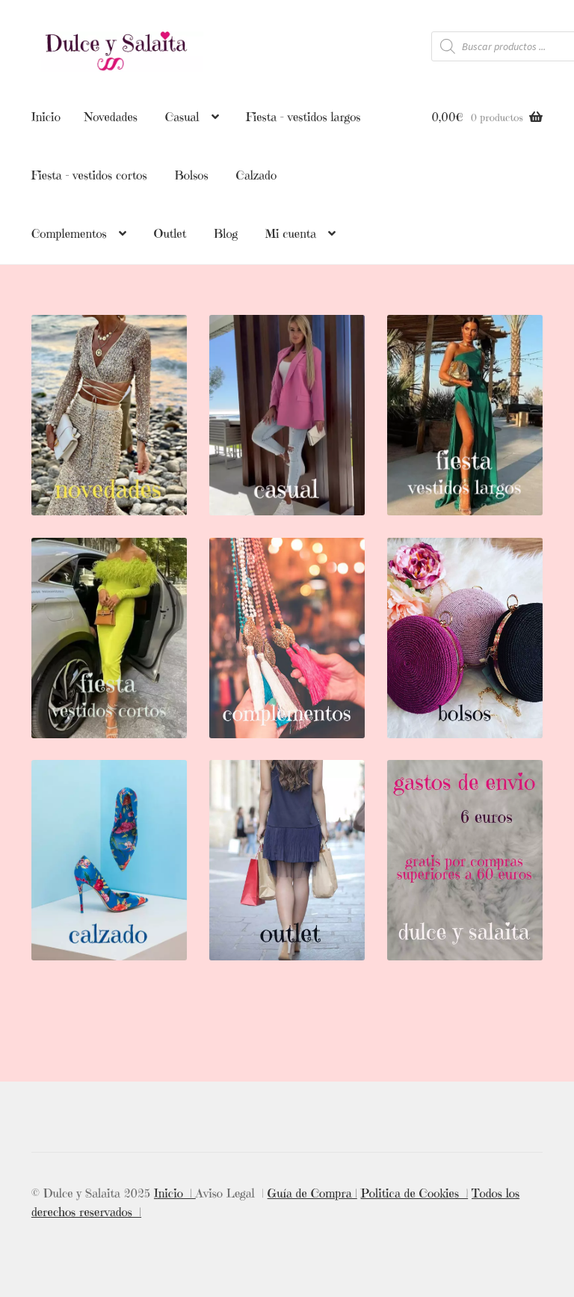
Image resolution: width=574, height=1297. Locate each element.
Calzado (256, 175)
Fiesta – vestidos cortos (89, 175)
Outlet (170, 233)
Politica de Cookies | (415, 1191)
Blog (226, 233)
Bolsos (191, 175)
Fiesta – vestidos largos (303, 116)
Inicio (46, 116)
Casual (182, 116)
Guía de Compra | (312, 1191)
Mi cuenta (290, 233)
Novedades (111, 116)
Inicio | (175, 1191)
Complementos (69, 233)
